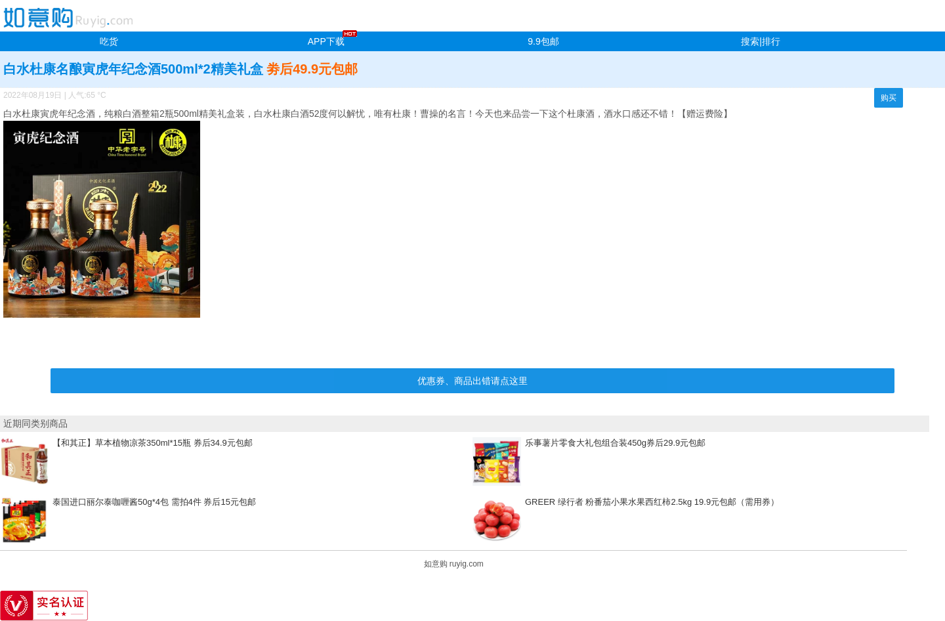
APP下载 (326, 41)
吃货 (109, 41)
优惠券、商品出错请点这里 (472, 380)
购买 (888, 97)
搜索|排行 (760, 41)
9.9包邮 (543, 41)
